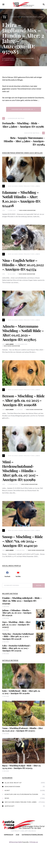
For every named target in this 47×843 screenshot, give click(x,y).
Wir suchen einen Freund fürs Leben (19, 802)
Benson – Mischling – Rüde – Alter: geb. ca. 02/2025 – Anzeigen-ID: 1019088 (23, 400)
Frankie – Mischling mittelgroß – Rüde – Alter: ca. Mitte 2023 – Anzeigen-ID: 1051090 (22, 600)
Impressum (8, 835)
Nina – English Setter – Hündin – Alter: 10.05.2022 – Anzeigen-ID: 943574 (23, 265)
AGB (17, 835)
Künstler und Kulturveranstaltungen (20, 794)
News (5, 798)
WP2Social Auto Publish (15, 842)
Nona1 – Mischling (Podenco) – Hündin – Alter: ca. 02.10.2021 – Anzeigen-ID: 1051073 (22, 729)
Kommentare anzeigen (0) (22, 109)
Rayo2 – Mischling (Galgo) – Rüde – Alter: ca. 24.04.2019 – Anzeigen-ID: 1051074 (21, 766)
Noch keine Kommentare (26, 58)
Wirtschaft (8, 806)
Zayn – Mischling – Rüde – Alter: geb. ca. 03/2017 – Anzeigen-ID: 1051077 (16, 624)
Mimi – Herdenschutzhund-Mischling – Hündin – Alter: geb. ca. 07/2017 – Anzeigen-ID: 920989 (20, 470)
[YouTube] (18, 574)
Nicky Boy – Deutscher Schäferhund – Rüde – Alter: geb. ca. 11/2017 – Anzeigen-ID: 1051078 (17, 636)
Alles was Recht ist (12, 782)
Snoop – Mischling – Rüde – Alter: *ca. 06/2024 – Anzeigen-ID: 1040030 (22, 541)
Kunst (6, 790)
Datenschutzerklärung (32, 835)
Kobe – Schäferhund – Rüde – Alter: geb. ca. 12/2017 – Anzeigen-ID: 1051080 (21, 692)
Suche (38, 585)
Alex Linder (9, 344)
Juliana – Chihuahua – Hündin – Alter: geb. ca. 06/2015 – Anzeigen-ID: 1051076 (17, 613)
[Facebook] (7, 574)
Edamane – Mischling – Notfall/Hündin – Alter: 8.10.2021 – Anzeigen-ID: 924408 (21, 199)
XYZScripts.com (33, 842)
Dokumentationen (11, 786)
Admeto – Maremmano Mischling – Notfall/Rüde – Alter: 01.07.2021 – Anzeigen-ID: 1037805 (23, 333)
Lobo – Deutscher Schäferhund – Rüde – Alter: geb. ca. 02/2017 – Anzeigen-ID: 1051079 (16, 648)
